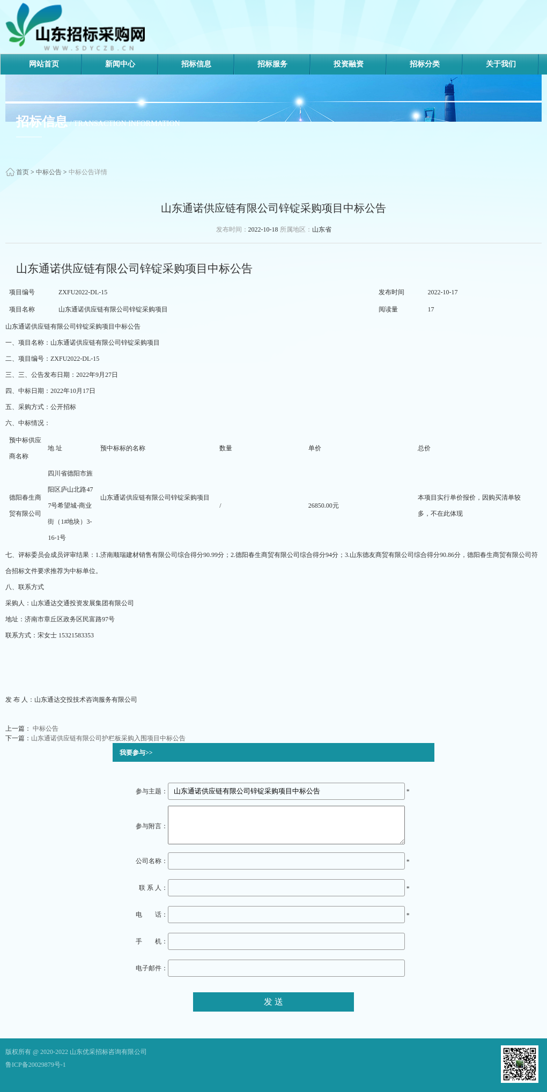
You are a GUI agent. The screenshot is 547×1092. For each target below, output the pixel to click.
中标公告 (49, 172)
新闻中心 (120, 64)
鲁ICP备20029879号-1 (35, 1064)
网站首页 (44, 64)
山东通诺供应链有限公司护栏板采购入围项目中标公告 (108, 738)
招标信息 (196, 64)
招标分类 (425, 64)
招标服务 (272, 64)
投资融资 (349, 64)
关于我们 (501, 64)
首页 (22, 172)
